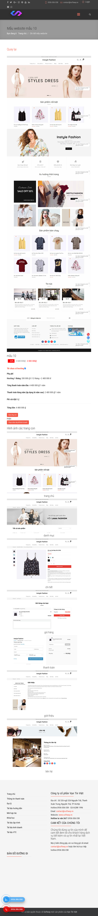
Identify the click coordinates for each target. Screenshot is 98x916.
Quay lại (11, 49)
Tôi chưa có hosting (15, 368)
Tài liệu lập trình (13, 822)
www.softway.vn (65, 815)
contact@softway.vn (70, 2)
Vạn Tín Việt (72, 912)
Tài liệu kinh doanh (14, 827)
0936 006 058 (53, 2)
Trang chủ (11, 794)
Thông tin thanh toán (15, 798)
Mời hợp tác (12, 813)
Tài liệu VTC (11, 832)
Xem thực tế (12, 415)
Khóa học (11, 818)
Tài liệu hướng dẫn (14, 808)
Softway (47, 912)
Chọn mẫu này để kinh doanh (17, 422)
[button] (85, 2)
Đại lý (9, 803)
